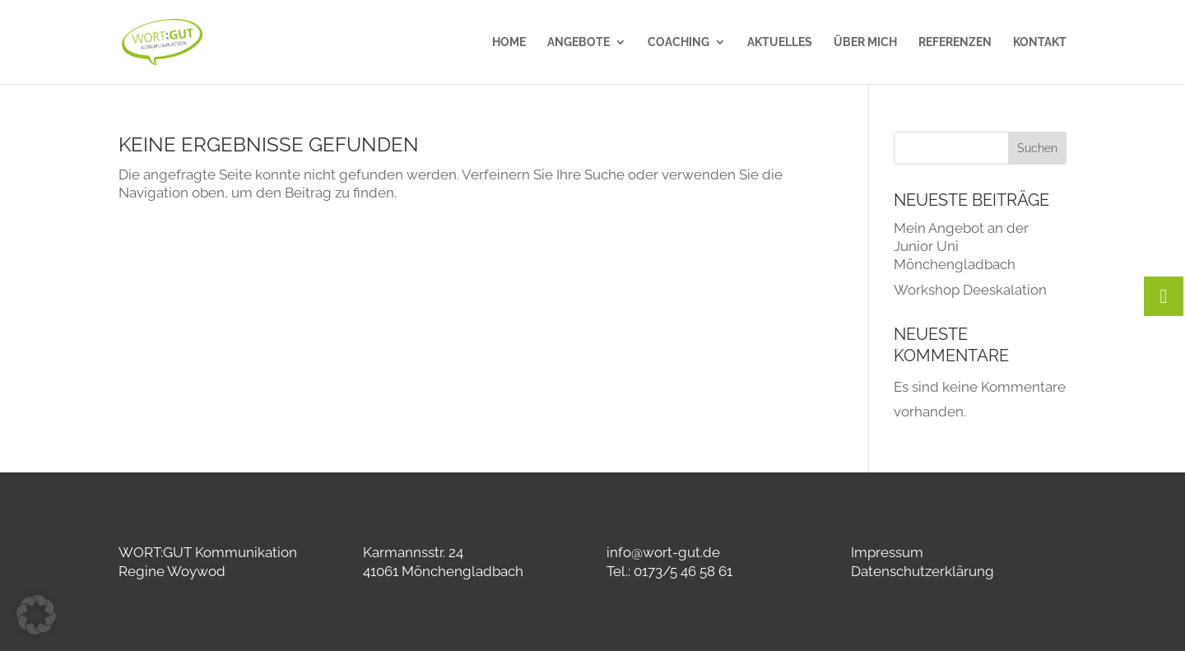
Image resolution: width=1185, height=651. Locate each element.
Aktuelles (779, 42)
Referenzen (955, 42)
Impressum (887, 552)
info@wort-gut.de (663, 552)
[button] (36, 615)
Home (509, 42)
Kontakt (1039, 42)
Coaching (678, 42)
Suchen (1037, 148)
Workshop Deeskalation (970, 289)
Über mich (865, 42)
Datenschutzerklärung (922, 571)
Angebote (578, 42)
